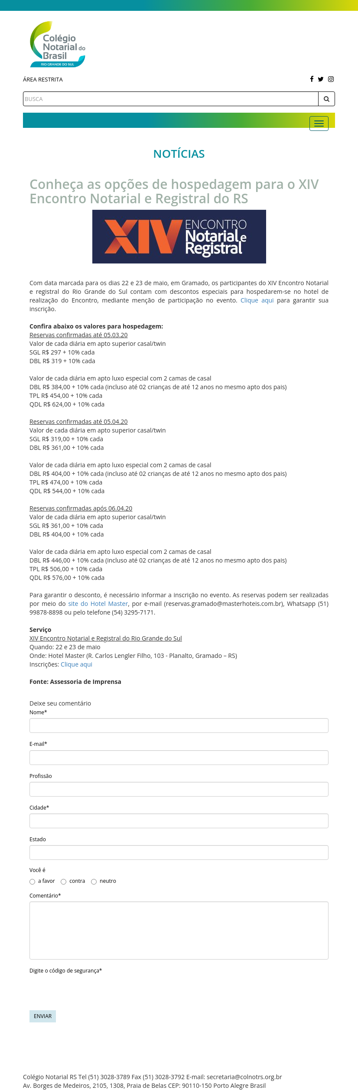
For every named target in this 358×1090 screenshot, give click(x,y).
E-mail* (38, 744)
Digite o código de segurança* (65, 970)
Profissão (40, 776)
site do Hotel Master (98, 603)
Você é (37, 870)
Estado (37, 839)
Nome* (38, 712)
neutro (103, 881)
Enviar (43, 1016)
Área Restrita (43, 79)
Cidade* (39, 807)
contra (73, 881)
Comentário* (45, 895)
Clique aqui (257, 300)
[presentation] (95, 993)
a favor (42, 881)
